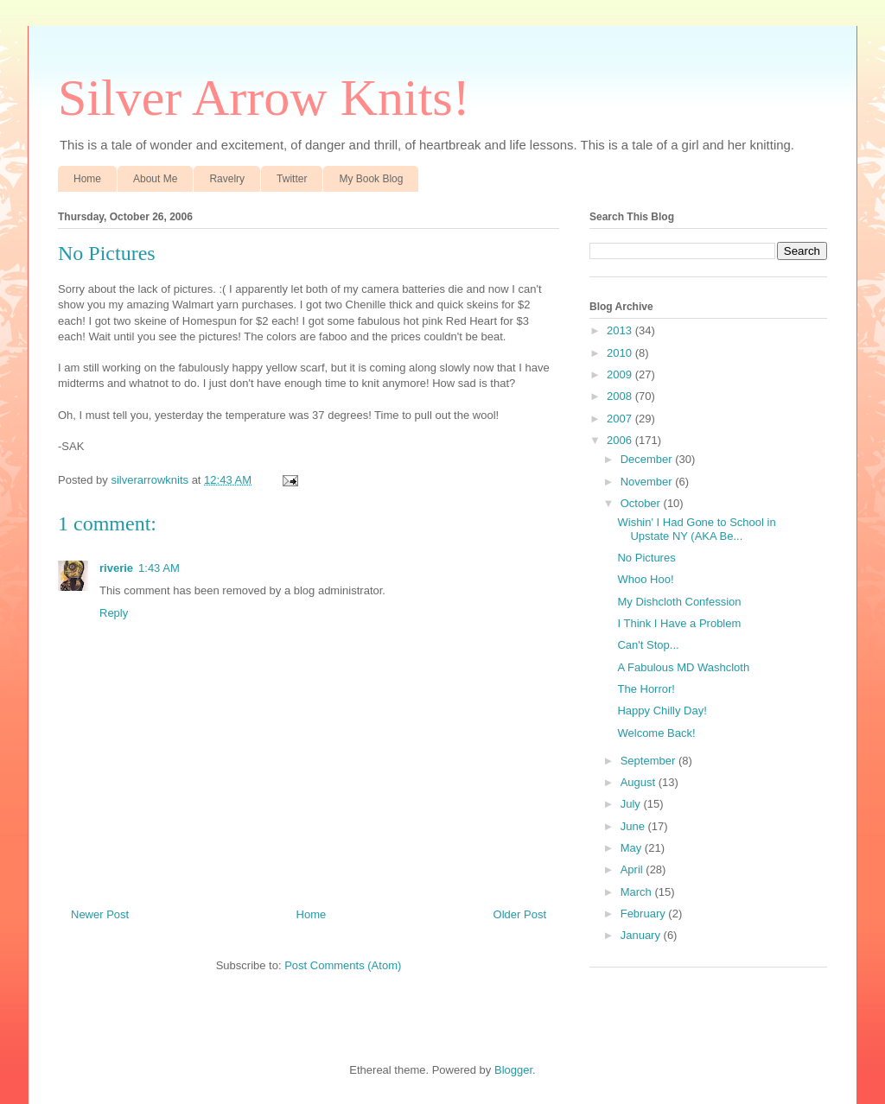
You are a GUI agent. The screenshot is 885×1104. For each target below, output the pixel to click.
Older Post (519, 914)
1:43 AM (159, 568)
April (633, 869)
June (634, 826)
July (632, 803)
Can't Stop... (647, 644)
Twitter (292, 179)
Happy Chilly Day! (661, 710)
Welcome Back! (656, 732)
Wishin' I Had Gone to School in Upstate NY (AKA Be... (696, 529)
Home (87, 179)
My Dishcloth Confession (679, 601)
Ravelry (227, 179)
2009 (621, 374)
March (638, 891)
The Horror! (645, 688)
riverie (116, 568)
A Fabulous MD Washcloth (683, 667)
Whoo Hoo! (645, 579)
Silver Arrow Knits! (264, 97)
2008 (621, 396)
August (640, 782)
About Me (155, 179)
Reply (113, 612)
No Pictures (646, 557)
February (645, 913)
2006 (621, 440)
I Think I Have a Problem (679, 623)
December (648, 459)
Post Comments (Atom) (342, 965)
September (649, 760)
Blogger (513, 1069)
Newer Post (100, 914)
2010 (621, 352)
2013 (621, 330)
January (642, 935)
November (648, 481)
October (642, 503)
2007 (621, 418)
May (633, 847)
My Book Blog (371, 179)
